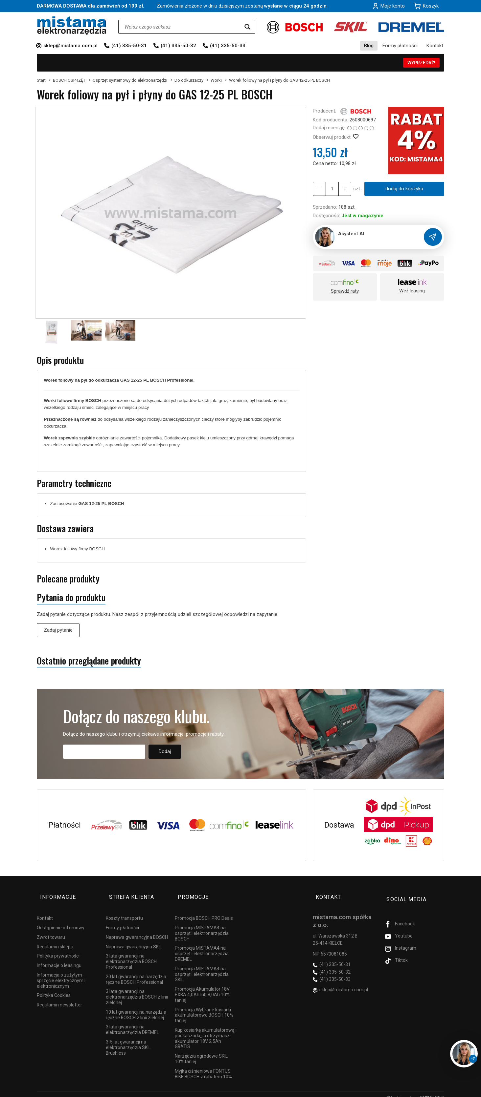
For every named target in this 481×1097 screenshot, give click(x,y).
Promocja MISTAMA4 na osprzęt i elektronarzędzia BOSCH (202, 926)
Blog (369, 46)
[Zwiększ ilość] (318, 189)
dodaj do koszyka (402, 189)
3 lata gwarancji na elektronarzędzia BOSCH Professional (131, 954)
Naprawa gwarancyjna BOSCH (137, 929)
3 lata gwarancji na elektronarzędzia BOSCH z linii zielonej (137, 989)
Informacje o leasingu (59, 957)
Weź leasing (412, 291)
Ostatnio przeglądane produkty (89, 660)
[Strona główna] (72, 25)
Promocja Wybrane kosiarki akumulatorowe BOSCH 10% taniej (204, 1008)
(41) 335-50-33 (227, 46)
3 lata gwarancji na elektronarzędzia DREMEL (132, 1022)
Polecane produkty (68, 578)
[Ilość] (330, 189)
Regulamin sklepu (55, 939)
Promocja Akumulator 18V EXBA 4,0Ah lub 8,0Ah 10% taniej (202, 987)
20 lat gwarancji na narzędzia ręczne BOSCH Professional (136, 971)
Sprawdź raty (345, 291)
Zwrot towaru (51, 929)
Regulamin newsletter (59, 997)
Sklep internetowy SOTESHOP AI (415, 1090)
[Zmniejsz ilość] (342, 189)
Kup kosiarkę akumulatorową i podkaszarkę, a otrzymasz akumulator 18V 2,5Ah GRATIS (206, 1031)
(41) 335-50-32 (178, 46)
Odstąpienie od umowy (60, 920)
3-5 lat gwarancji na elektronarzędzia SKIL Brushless (128, 1040)
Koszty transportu (124, 910)
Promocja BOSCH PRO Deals (204, 910)
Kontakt (434, 46)
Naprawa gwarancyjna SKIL (134, 939)
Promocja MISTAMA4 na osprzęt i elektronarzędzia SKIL (202, 967)
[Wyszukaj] (247, 27)
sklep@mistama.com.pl (70, 46)
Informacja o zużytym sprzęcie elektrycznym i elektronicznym (61, 973)
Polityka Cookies (54, 987)
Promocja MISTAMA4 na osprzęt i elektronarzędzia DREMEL (202, 946)
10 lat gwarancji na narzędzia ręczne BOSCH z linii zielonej (136, 1007)
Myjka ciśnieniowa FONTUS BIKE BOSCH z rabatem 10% (203, 1066)
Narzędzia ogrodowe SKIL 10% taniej (201, 1051)
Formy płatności (400, 46)
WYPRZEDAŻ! (421, 62)
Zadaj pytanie (58, 630)
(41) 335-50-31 (129, 46)
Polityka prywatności (58, 948)
